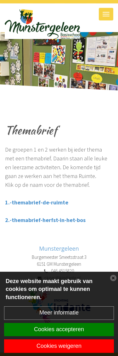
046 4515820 (62, 271)
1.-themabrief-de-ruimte (36, 202)
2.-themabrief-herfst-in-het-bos (45, 220)
